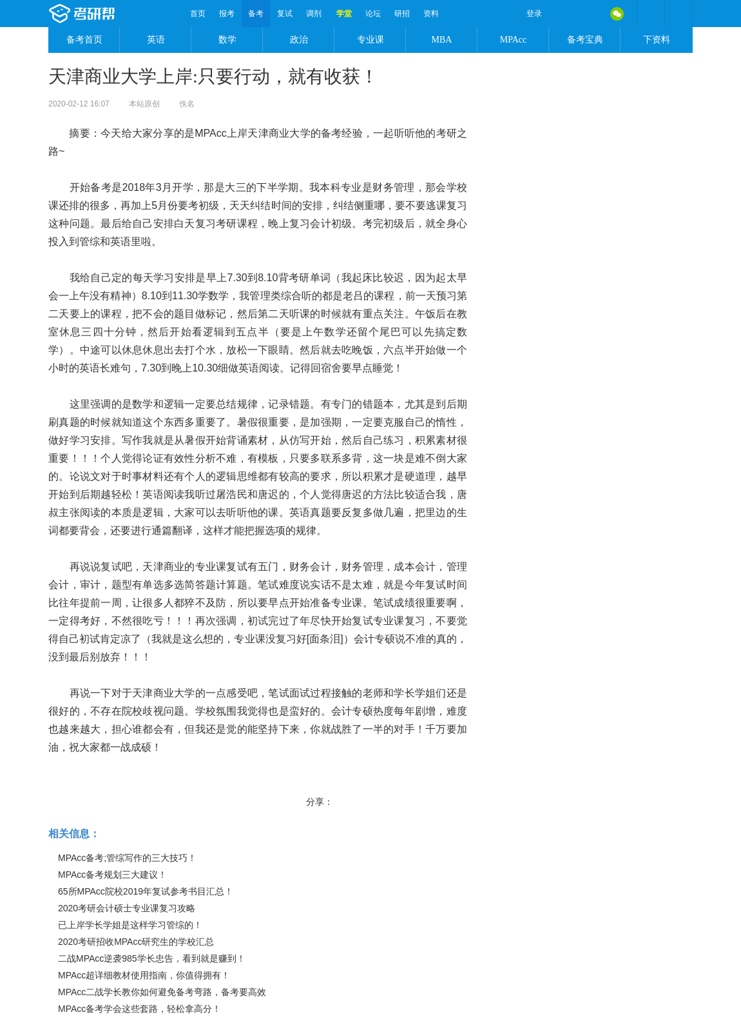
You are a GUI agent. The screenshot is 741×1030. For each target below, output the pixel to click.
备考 (256, 13)
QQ (589, 13)
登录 (534, 13)
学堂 (344, 13)
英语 (156, 40)
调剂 (314, 13)
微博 (562, 13)
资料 (431, 13)
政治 (299, 40)
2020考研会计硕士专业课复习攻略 (126, 908)
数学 (227, 40)
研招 (402, 13)
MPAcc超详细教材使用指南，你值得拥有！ (144, 975)
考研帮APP (678, 13)
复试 (285, 13)
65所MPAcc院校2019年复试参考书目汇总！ (145, 891)
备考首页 (84, 40)
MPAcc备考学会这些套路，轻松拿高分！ (139, 1009)
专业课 (370, 40)
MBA (442, 40)
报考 (227, 13)
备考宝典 (585, 40)
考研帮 (116, 13)
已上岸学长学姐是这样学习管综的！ (130, 925)
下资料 (656, 40)
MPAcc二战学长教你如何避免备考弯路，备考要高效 (162, 992)
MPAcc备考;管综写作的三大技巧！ (127, 858)
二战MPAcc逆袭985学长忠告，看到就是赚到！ (151, 958)
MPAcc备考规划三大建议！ (112, 874)
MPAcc (513, 40)
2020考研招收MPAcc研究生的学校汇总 (136, 941)
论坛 (373, 13)
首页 (198, 13)
